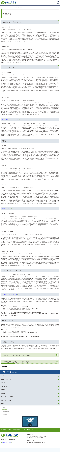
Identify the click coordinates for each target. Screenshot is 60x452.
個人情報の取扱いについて (6, 429)
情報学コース (6, 208)
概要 (4, 407)
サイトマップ (30, 429)
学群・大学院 (9, 372)
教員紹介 (5, 414)
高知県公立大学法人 (6, 442)
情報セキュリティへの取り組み (19, 429)
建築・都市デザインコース (10, 119)
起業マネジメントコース (9, 295)
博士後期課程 (6, 411)
